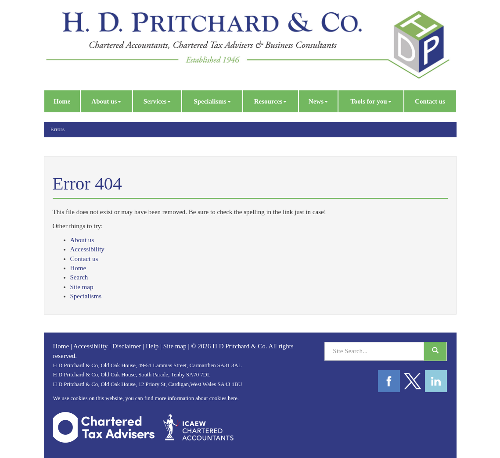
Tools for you (370, 101)
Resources (270, 101)
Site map (82, 286)
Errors (57, 129)
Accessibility (87, 249)
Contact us (430, 101)
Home (62, 101)
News (318, 101)
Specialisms (212, 101)
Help (152, 346)
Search (79, 277)
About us (106, 101)
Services (157, 101)
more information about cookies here (196, 398)
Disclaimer (126, 346)
